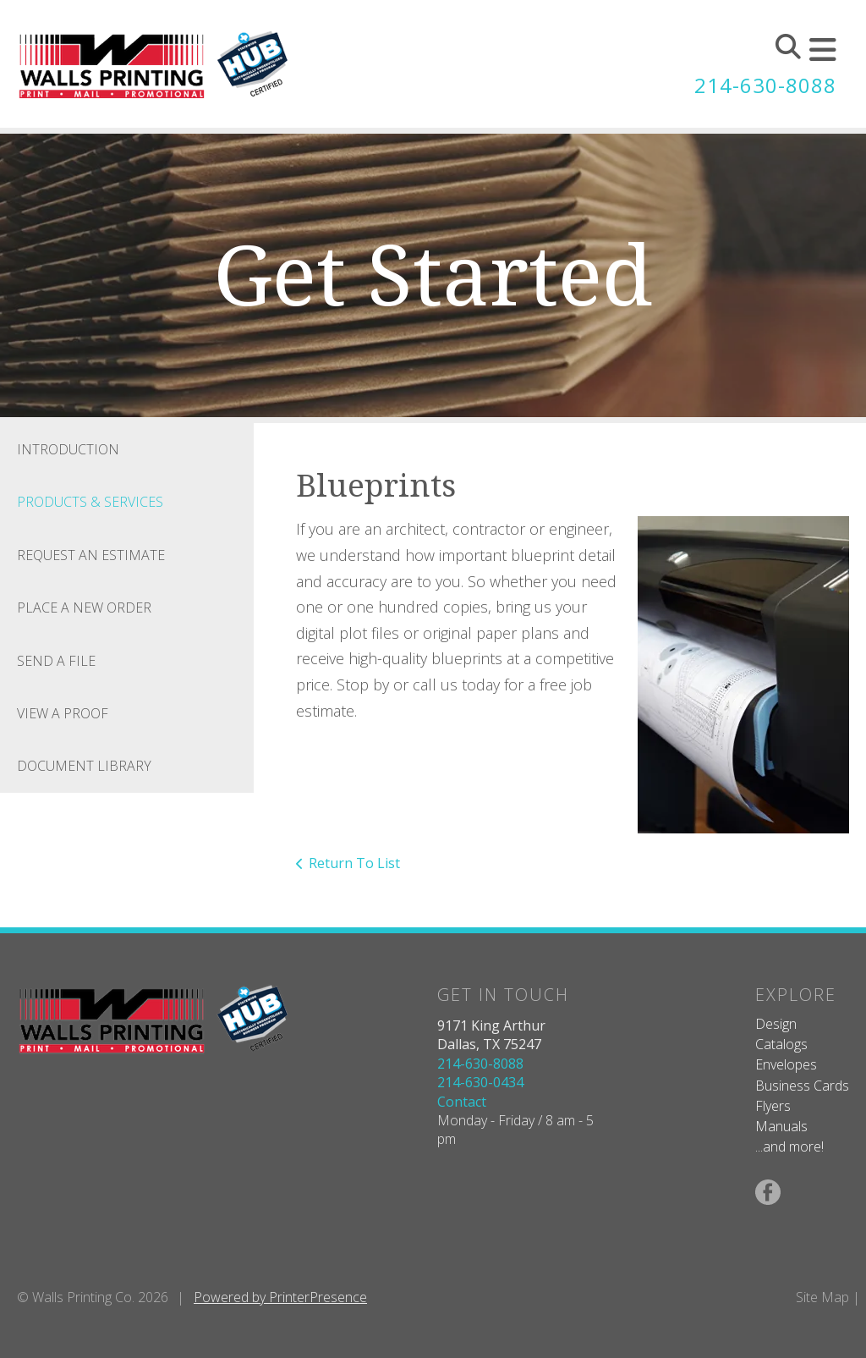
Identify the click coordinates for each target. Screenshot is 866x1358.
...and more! (789, 1146)
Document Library (84, 765)
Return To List (354, 863)
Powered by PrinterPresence (280, 1297)
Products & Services (90, 501)
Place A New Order (84, 607)
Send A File (56, 661)
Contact (461, 1101)
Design (776, 1023)
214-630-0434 (480, 1082)
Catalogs (781, 1044)
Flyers (773, 1106)
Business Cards (802, 1085)
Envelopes (786, 1064)
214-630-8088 (765, 85)
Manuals (781, 1126)
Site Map (822, 1297)
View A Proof (62, 713)
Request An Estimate (91, 555)
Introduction (68, 449)
